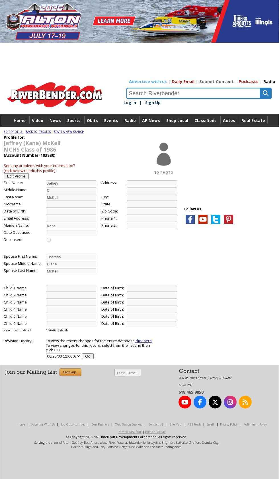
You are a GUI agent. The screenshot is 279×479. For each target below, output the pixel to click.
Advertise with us (148, 81)
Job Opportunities (73, 424)
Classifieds (205, 120)
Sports (74, 120)
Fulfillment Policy (255, 424)
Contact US (155, 424)
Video (37, 120)
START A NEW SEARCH (69, 132)
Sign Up (153, 102)
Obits (92, 120)
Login (121, 373)
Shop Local (177, 120)
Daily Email (183, 81)
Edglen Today (155, 432)
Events (111, 120)
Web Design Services (128, 424)
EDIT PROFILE (13, 132)
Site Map (175, 424)
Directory (139, 133)
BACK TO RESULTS (38, 132)
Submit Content (216, 81)
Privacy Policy (228, 424)
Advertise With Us (43, 424)
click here (144, 340)
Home (20, 120)
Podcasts (249, 81)
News (55, 120)
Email (133, 373)
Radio (269, 81)
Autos (229, 120)
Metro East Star (129, 432)
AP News (151, 120)
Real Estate (253, 120)
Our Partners (100, 424)
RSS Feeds (194, 424)
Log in (130, 102)
